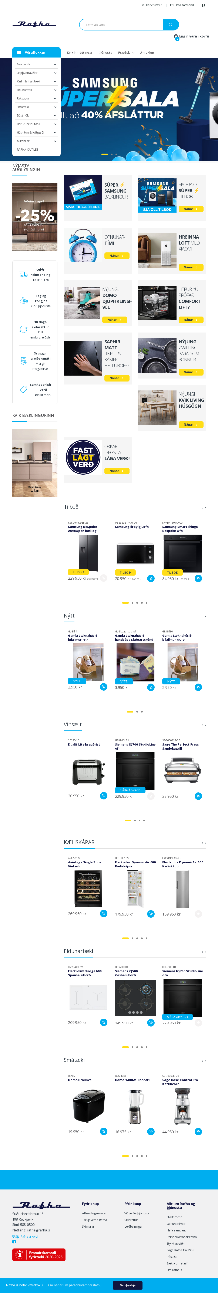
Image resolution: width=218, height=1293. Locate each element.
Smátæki (23, 107)
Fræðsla (124, 52)
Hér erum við (151, 5)
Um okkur (147, 52)
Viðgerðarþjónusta (137, 1213)
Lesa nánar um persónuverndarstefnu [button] (73, 1285)
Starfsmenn (174, 1217)
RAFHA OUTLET (27, 149)
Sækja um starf (177, 1263)
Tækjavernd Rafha (94, 1220)
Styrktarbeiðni (176, 1243)
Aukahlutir (23, 141)
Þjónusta (105, 52)
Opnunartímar (176, 1224)
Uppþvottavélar (27, 73)
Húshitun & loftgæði (30, 132)
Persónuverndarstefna (182, 1237)
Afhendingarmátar (94, 1213)
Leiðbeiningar (133, 1226)
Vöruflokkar (31, 52)
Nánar (188, 209)
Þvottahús (24, 64)
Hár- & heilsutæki (28, 124)
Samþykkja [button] (127, 1285)
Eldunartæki (25, 90)
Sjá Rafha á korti (25, 1236)
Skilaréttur (131, 1220)
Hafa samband (182, 5)
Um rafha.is (174, 1270)
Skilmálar (88, 1226)
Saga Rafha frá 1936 (180, 1250)
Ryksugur (23, 98)
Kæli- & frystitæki (28, 81)
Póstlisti (172, 1257)
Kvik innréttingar (80, 52)
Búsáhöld (23, 115)
